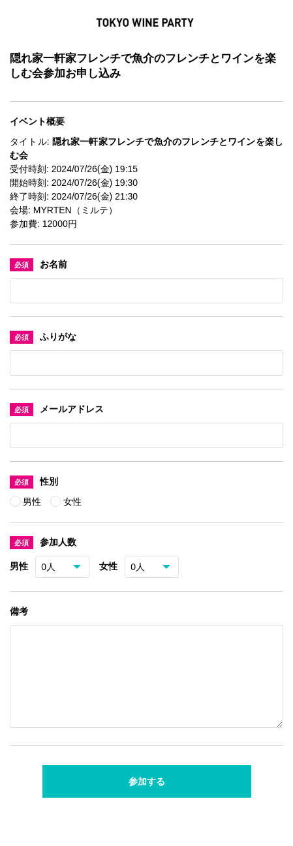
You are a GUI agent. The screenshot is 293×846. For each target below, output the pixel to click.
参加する (147, 797)
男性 (33, 501)
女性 (72, 501)
